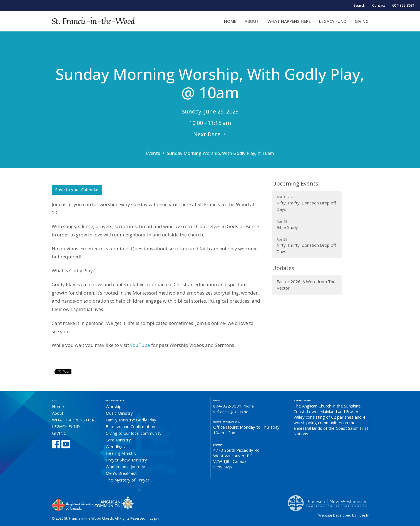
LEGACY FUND (332, 21)
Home (230, 21)
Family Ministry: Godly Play (131, 420)
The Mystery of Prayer (128, 480)
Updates (283, 268)
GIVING (362, 21)
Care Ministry (118, 440)
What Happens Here (115, 400)
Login (154, 518)
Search (359, 5)
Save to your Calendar (77, 189)
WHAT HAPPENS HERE (289, 21)
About (252, 21)
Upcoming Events (295, 183)
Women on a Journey (125, 466)
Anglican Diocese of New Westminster (329, 500)
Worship (113, 406)
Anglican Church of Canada (72, 504)
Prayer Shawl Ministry (126, 460)
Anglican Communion (115, 503)
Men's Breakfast (121, 473)
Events (153, 153)
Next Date (210, 134)
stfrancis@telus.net (231, 411)
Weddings (115, 446)
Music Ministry (119, 413)
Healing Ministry (121, 453)
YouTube (140, 345)
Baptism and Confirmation (130, 426)
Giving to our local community (133, 433)
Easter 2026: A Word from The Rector (306, 285)
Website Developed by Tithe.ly (343, 515)
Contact (378, 5)
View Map (222, 467)
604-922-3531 (403, 5)
